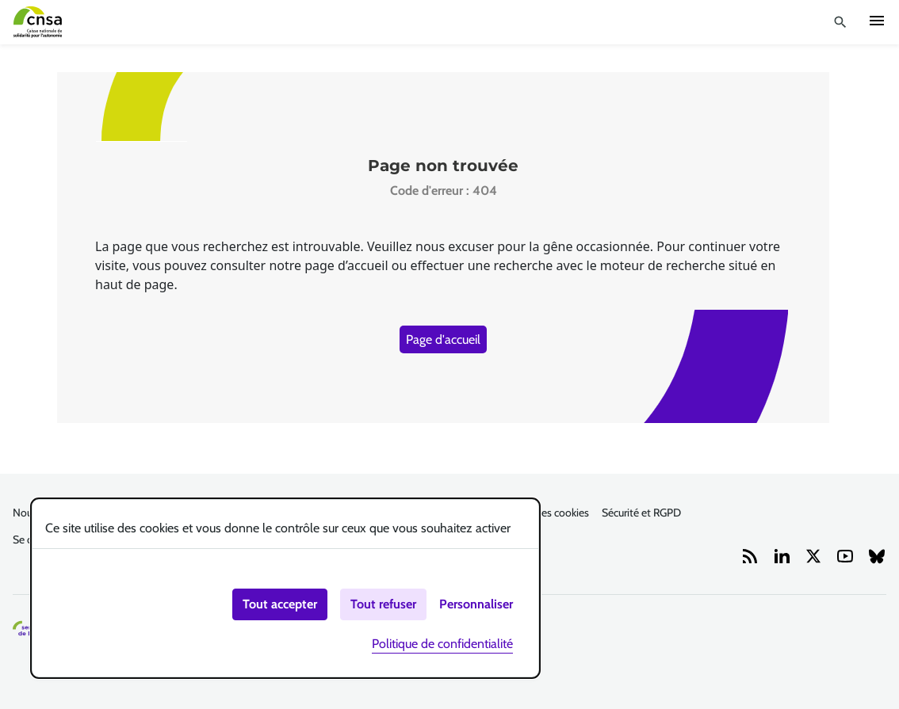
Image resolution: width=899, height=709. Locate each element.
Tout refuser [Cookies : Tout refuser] (383, 604)
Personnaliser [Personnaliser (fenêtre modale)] (476, 604)
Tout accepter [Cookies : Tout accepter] (280, 604)
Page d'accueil (443, 339)
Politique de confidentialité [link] (442, 643)
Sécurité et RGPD (641, 512)
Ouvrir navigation (876, 20)
